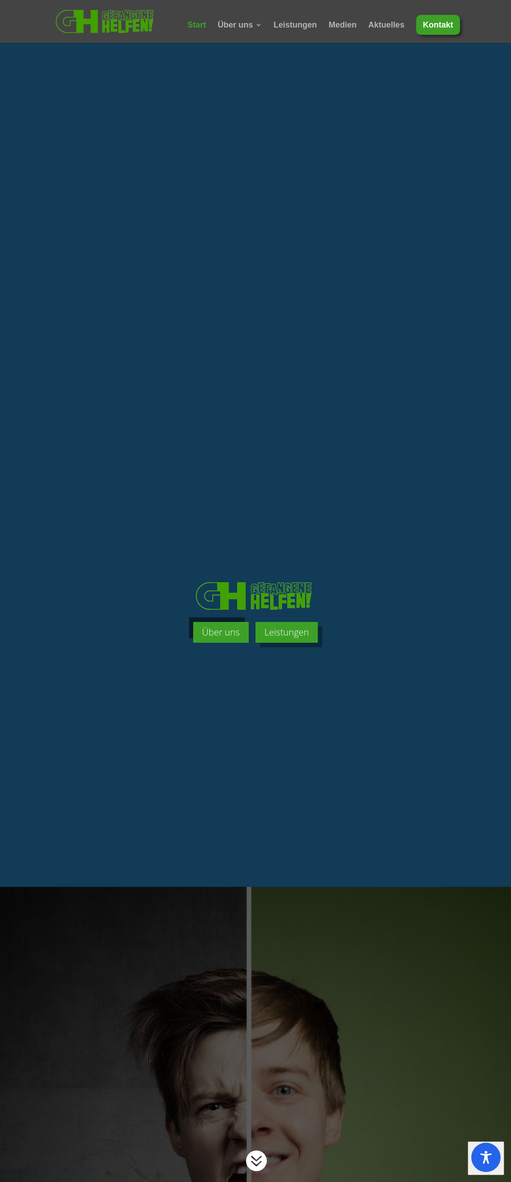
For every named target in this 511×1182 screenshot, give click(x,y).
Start (196, 25)
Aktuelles (386, 25)
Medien (343, 25)
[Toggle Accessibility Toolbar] (486, 1158)
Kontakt (438, 24)
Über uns (235, 25)
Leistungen (295, 25)
